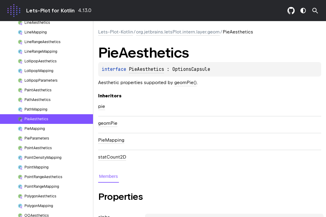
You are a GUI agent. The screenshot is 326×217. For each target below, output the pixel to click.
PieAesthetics (146, 69)
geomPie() (185, 82)
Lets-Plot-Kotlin (115, 32)
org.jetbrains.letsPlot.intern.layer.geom (178, 32)
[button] (315, 11)
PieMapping (111, 140)
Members (108, 176)
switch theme (303, 11)
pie (101, 106)
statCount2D (112, 157)
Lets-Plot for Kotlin (50, 11)
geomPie (107, 123)
